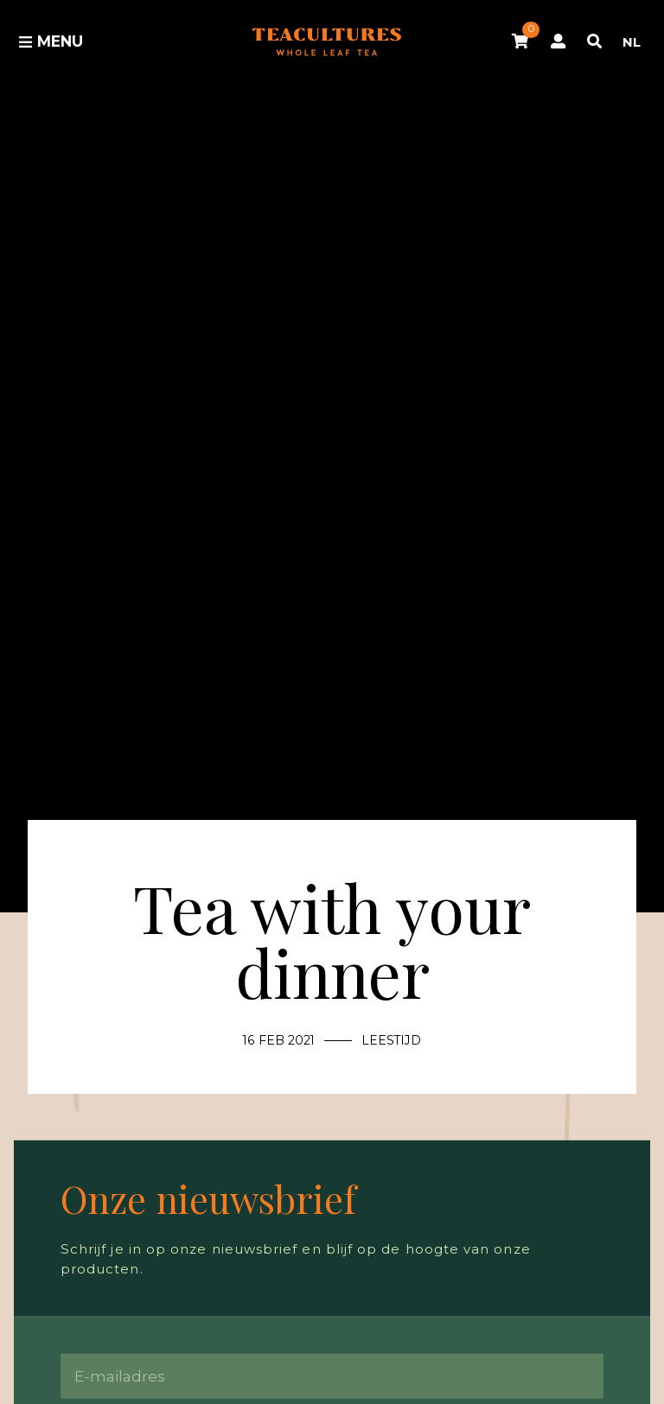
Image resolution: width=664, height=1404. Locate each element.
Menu (50, 41)
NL (631, 42)
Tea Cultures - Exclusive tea (326, 42)
